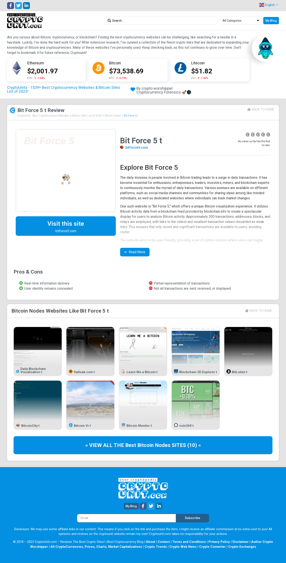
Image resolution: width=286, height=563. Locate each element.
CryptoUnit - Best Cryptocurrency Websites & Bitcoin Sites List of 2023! (59, 115)
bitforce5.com (136, 147)
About (150, 542)
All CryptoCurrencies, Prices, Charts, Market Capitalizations (96, 547)
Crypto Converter (212, 547)
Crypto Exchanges (242, 547)
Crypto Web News (183, 547)
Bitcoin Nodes (113, 115)
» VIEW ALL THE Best (111, 445)
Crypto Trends (156, 547)
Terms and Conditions (189, 542)
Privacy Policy (219, 542)
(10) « (194, 445)
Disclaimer (240, 542)
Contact (164, 542)
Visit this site (65, 223)
